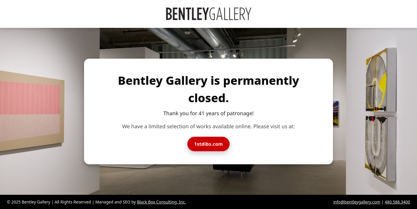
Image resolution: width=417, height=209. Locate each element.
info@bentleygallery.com (357, 202)
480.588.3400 (397, 202)
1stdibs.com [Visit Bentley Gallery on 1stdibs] (208, 144)
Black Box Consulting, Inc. (161, 202)
